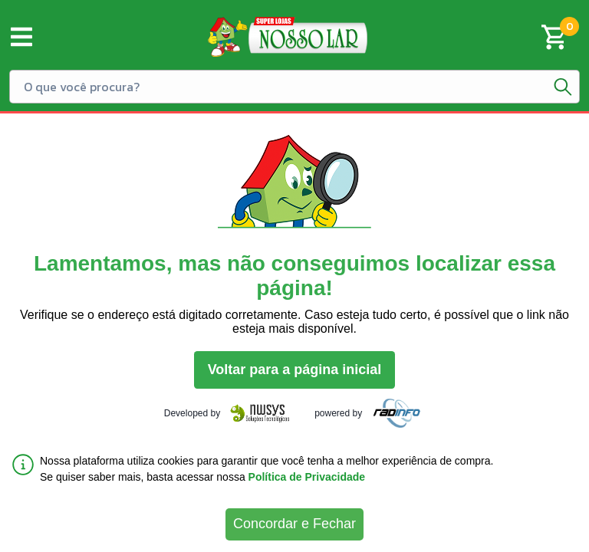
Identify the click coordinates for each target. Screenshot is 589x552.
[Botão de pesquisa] (563, 86)
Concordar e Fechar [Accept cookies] (294, 523)
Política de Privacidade (307, 477)
